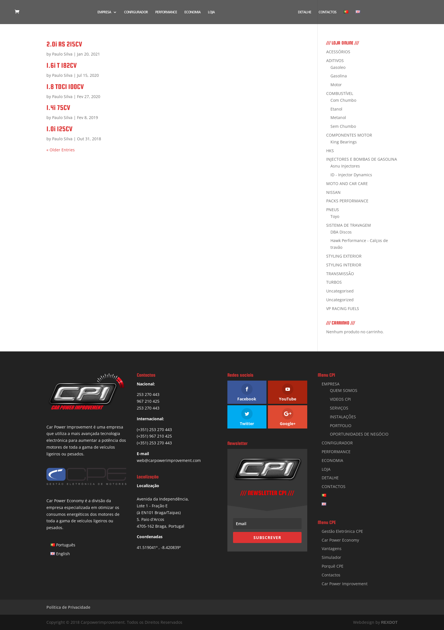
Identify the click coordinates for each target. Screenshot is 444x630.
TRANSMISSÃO (340, 273)
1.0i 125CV (59, 129)
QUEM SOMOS (343, 390)
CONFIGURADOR (136, 12)
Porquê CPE (332, 566)
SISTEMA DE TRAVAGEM (348, 225)
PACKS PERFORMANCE (347, 200)
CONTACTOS (327, 12)
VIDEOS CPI (340, 399)
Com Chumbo (343, 100)
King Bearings (343, 142)
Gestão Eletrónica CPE (342, 531)
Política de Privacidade (68, 607)
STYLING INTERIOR (343, 265)
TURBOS (334, 282)
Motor (336, 84)
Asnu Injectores (345, 166)
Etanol (336, 109)
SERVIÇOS (339, 408)
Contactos (331, 575)
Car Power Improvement (345, 583)
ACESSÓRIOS (338, 51)
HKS (330, 150)
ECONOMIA (192, 12)
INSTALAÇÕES (343, 416)
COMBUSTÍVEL (339, 93)
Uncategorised (340, 291)
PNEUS (332, 209)
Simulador (331, 557)
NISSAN (333, 192)
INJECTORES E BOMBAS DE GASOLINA (361, 159)
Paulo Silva (62, 54)
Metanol (338, 117)
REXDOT (389, 622)
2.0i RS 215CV (64, 44)
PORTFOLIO (340, 425)
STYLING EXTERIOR (344, 256)
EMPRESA (104, 12)
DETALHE (304, 12)
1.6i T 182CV (61, 65)
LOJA (211, 12)
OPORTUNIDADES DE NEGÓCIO (359, 434)
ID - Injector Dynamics (351, 174)
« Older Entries (60, 149)
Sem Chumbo (343, 126)
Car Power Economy (340, 540)
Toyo (334, 216)
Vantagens (331, 548)
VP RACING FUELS (342, 308)
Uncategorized (340, 299)
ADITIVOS (335, 60)
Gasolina (338, 76)
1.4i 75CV (58, 107)
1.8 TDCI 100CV (65, 86)
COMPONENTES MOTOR (349, 135)
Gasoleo (337, 67)
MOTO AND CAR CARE (347, 183)
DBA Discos (341, 232)
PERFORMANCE (166, 12)
